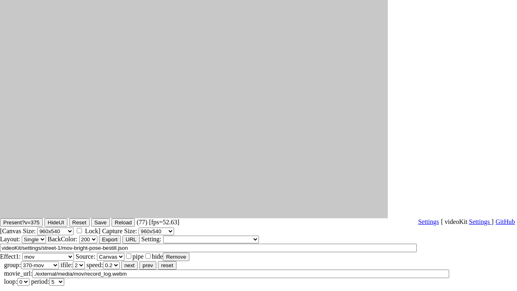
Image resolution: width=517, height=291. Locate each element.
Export (110, 239)
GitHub (505, 221)
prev (148, 265)
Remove (176, 257)
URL (131, 239)
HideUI (56, 222)
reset (167, 265)
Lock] (92, 231)
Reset (79, 222)
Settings (480, 221)
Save (101, 222)
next (129, 265)
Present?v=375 (21, 222)
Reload (123, 222)
